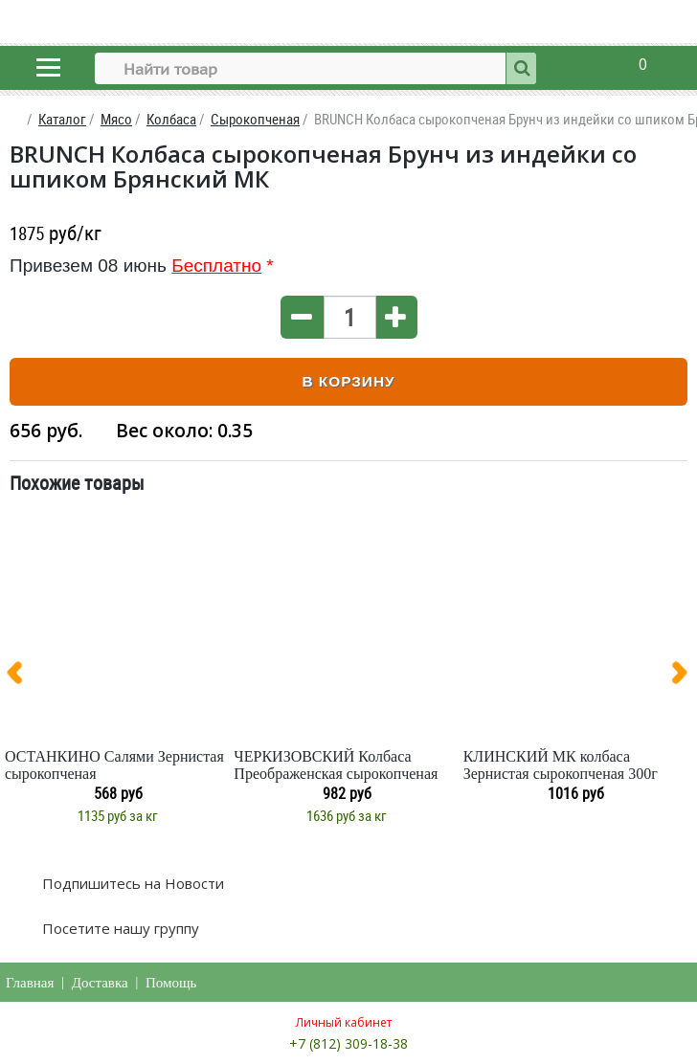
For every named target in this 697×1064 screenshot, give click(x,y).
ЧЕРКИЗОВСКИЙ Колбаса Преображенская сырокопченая (336, 765)
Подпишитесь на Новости (131, 883)
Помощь (171, 982)
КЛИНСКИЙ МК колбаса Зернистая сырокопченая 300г (560, 765)
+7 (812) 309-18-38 (348, 1043)
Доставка (100, 982)
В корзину (348, 381)
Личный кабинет (344, 1022)
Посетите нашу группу (118, 928)
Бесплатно (216, 265)
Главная (30, 982)
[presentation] (22, 676)
